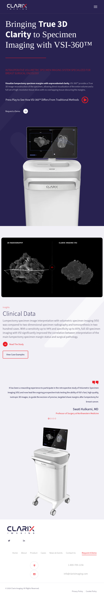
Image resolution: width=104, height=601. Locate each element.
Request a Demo (16, 111)
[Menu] (95, 6)
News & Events (56, 553)
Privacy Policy (77, 591)
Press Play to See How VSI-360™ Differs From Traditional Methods (47, 99)
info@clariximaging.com (76, 573)
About (24, 553)
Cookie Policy (91, 591)
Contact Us (71, 553)
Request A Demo (89, 553)
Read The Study (13, 344)
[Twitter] (10, 541)
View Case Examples (15, 354)
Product (33, 553)
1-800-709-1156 (76, 564)
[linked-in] (24, 541)
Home (15, 553)
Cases (43, 553)
